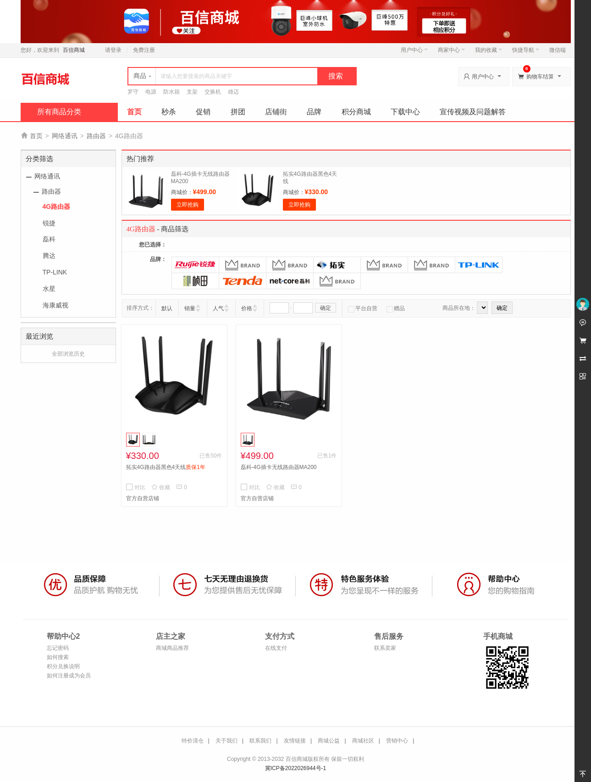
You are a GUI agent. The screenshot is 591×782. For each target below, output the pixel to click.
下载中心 (405, 112)
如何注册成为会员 (69, 675)
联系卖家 (385, 648)
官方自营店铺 (142, 498)
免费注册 (144, 50)
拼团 (238, 112)
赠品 (396, 308)
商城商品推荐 (172, 648)
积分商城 (356, 112)
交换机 (212, 92)
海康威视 (55, 305)
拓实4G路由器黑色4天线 (165, 467)
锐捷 (49, 223)
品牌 (314, 112)
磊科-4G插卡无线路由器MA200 (279, 467)
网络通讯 (64, 136)
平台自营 (362, 308)
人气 (218, 308)
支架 (192, 92)
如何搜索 (58, 657)
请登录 (113, 50)
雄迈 (233, 92)
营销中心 (397, 740)
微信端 (557, 50)
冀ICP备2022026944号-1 (295, 768)
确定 (325, 308)
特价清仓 (193, 740)
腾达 (49, 255)
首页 (134, 112)
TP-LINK (55, 272)
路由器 (96, 136)
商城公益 (329, 740)
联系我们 (260, 740)
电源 (150, 92)
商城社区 (363, 740)
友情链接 (295, 740)
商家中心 (451, 50)
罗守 (132, 92)
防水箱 (171, 92)
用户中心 (414, 50)
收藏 (160, 487)
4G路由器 (57, 206)
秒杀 (168, 112)
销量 (189, 308)
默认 (166, 308)
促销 (203, 112)
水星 (49, 288)
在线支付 (276, 648)
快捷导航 (525, 50)
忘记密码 (58, 648)
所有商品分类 (59, 112)
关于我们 (226, 740)
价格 (246, 308)
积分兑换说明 (63, 666)
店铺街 (276, 112)
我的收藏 (488, 50)
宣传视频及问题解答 (473, 112)
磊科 (49, 239)
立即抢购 (188, 204)
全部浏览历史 (68, 354)
